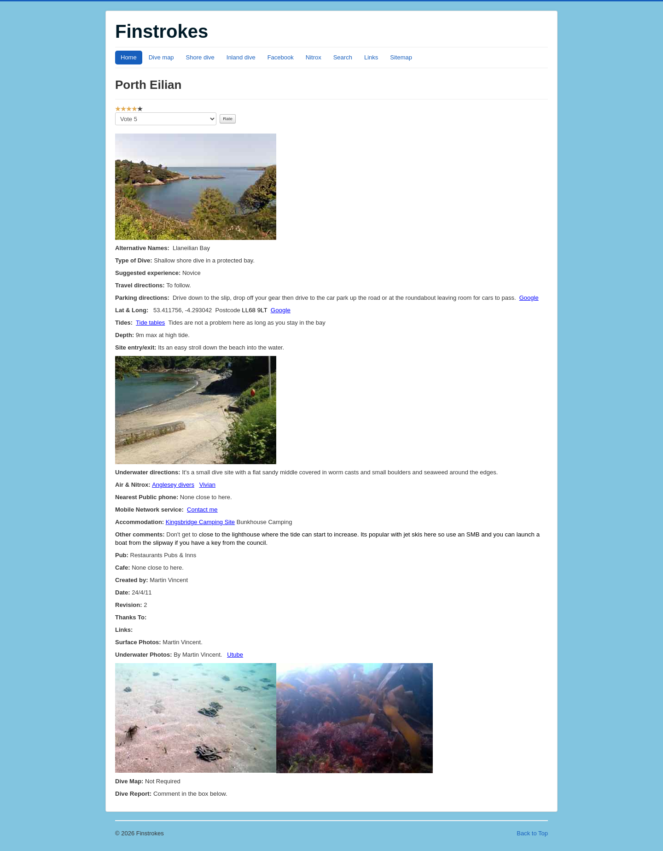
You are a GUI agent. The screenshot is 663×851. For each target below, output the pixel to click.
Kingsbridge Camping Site (200, 522)
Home (129, 57)
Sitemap (401, 57)
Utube (235, 654)
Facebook (281, 57)
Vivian (207, 484)
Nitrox (313, 57)
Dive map (161, 57)
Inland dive (241, 57)
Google (529, 297)
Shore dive (200, 57)
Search (342, 57)
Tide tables (150, 322)
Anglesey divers (173, 484)
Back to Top (532, 833)
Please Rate (115, 112)
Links (371, 57)
